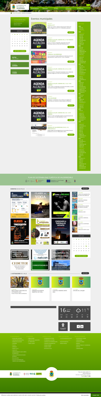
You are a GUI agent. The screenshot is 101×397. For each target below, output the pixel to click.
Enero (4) (81, 44)
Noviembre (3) (82, 61)
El (35, 8)
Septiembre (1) (82, 135)
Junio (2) (81, 133)
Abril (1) (81, 58)
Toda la (68, 8)
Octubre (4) (81, 151)
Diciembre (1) (82, 102)
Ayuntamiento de (20, 7)
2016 (80, 156)
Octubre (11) (82, 158)
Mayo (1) (81, 159)
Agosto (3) (81, 43)
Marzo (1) (81, 105)
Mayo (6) (81, 37)
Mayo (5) (81, 127)
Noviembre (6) (82, 166)
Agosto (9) (81, 165)
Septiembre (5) (82, 144)
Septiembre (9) (82, 164)
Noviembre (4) (82, 88)
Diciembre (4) (82, 168)
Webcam (77, 5)
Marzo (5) (81, 124)
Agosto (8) (81, 145)
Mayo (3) (81, 83)
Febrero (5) (81, 55)
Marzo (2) (81, 57)
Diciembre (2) (82, 86)
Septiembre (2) (82, 69)
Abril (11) (81, 155)
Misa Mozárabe (52, 98)
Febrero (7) (81, 123)
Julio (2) (81, 96)
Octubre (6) (81, 53)
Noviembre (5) (82, 152)
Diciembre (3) (82, 72)
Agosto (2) (81, 99)
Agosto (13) (81, 50)
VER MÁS (71, 32)
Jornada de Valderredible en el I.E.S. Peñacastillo (58, 128)
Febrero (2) (81, 30)
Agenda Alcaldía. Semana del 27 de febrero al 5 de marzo (60, 40)
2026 (80, 26)
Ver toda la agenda (20, 51)
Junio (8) (81, 140)
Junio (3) (81, 85)
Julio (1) (81, 68)
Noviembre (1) (82, 79)
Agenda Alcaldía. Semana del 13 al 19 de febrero (59, 84)
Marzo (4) (81, 149)
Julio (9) (81, 142)
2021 (80, 93)
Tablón (80, 8)
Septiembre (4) (82, 51)
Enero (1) (81, 71)
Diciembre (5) (82, 40)
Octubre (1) (81, 74)
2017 (80, 138)
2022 (80, 81)
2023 (80, 64)
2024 (80, 46)
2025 (80, 32)
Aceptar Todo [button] (96, 395)
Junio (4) (81, 39)
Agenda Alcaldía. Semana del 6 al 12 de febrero (59, 113)
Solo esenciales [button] (85, 395)
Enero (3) (81, 107)
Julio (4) (81, 48)
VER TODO (85, 188)
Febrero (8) (81, 148)
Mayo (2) (81, 60)
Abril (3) (81, 27)
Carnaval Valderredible (55, 54)
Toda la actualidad (17, 13)
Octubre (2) (81, 116)
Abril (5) (81, 36)
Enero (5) (81, 147)
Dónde (14, 65)
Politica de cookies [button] (40, 395)
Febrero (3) (81, 33)
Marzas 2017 (51, 25)
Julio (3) (81, 41)
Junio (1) (81, 161)
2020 (80, 98)
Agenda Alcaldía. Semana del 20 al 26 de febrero (59, 69)
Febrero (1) (81, 75)
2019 (80, 109)
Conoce (56, 8)
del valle (15, 57)
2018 (80, 121)
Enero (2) (81, 29)
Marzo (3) (81, 34)
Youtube (89, 5)
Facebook (87, 5)
